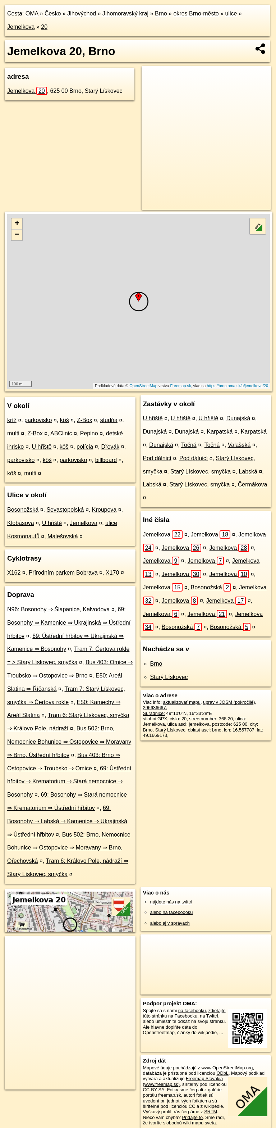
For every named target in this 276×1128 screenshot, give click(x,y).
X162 (13, 573)
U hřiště (41, 447)
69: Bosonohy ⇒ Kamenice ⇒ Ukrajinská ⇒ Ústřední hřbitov (68, 622)
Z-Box (84, 420)
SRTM (210, 1111)
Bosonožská (22, 510)
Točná (189, 445)
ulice (231, 13)
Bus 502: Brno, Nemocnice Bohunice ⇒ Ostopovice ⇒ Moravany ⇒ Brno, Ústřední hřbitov (69, 741)
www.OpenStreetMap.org (227, 1067)
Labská (248, 471)
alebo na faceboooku (171, 912)
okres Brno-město (195, 13)
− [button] (17, 235)
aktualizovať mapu (182, 702)
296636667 (154, 707)
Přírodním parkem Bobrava (63, 573)
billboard (106, 460)
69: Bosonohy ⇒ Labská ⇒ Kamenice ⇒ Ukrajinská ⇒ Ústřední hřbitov (67, 821)
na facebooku (192, 1010)
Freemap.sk (180, 386)
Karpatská (220, 432)
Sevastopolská (65, 510)
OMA (32, 13)
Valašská (239, 445)
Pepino (89, 433)
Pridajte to (192, 1117)
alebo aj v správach (170, 923)
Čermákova (252, 484)
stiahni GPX (155, 718)
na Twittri (209, 1016)
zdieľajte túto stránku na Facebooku (184, 1013)
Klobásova (20, 523)
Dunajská (238, 418)
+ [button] (17, 223)
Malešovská (62, 536)
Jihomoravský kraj (125, 13)
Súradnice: (154, 713)
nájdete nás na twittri (171, 902)
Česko (53, 13)
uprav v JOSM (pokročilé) (229, 702)
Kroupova (104, 510)
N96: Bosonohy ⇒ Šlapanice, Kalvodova (58, 609)
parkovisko (38, 420)
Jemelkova (20, 27)
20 (44, 27)
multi (13, 433)
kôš (64, 420)
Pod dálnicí (157, 458)
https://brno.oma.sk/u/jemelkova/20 (237, 386)
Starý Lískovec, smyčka (200, 471)
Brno (161, 13)
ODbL (222, 1073)
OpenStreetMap (143, 386)
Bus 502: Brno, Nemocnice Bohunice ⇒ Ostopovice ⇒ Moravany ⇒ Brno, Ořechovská (68, 848)
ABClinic (61, 433)
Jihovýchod (81, 13)
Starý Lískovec (169, 677)
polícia (85, 447)
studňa (109, 420)
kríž (12, 420)
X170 (112, 573)
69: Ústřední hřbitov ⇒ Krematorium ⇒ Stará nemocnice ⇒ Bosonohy (69, 781)
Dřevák (110, 447)
